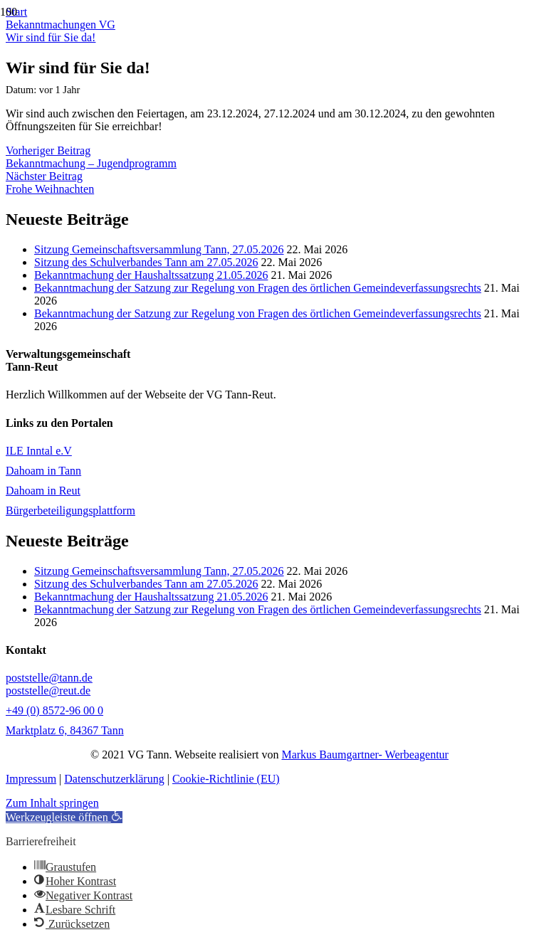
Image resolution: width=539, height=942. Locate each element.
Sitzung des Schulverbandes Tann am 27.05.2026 (146, 262)
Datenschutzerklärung (114, 779)
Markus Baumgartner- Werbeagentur (364, 754)
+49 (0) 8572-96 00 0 (54, 710)
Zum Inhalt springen (52, 803)
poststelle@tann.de (49, 678)
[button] (64, 817)
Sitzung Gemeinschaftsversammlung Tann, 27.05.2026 (159, 249)
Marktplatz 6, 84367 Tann (65, 730)
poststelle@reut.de (48, 690)
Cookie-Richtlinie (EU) (226, 779)
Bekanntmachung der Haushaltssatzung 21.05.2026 (151, 275)
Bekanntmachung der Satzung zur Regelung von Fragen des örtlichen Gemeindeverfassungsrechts (257, 288)
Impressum (31, 779)
